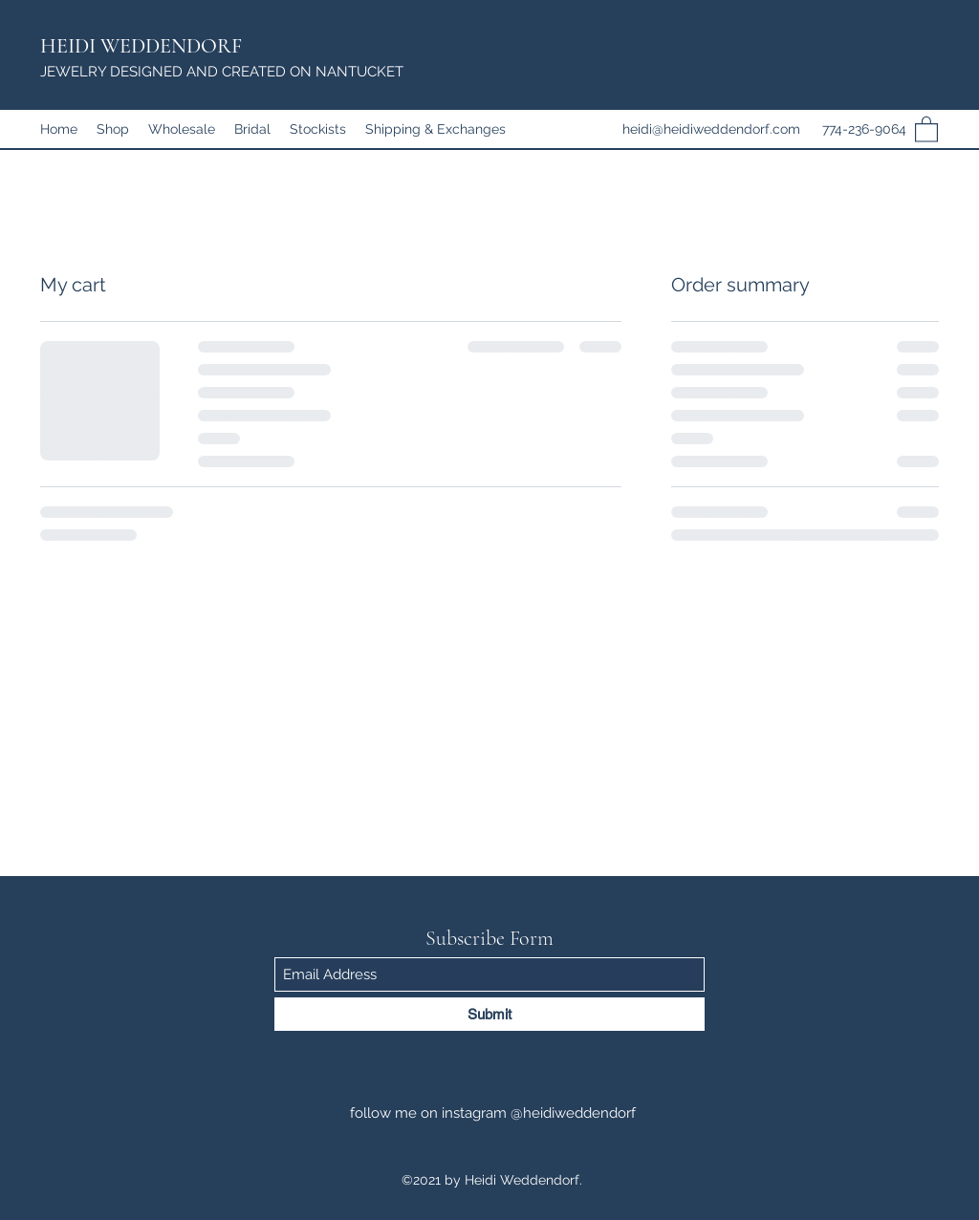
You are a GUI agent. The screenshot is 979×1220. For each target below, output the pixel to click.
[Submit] (489, 1014)
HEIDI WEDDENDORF (141, 45)
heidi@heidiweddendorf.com (711, 129)
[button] (926, 128)
